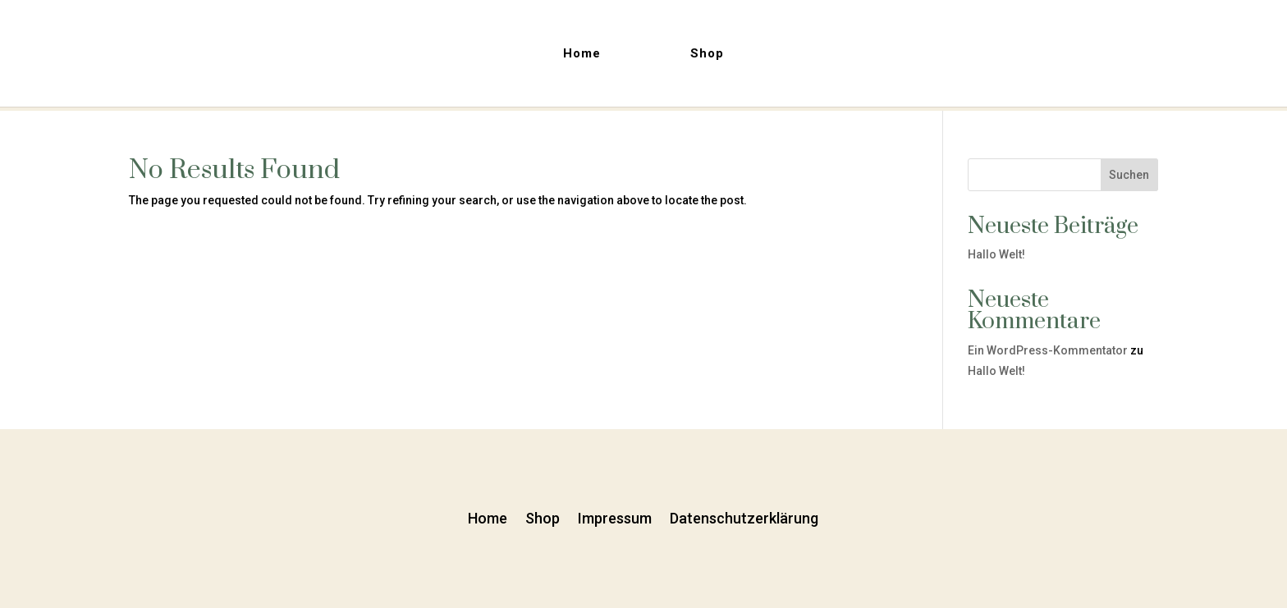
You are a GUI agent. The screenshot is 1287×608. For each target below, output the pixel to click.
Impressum (615, 517)
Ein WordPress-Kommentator (1048, 350)
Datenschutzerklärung (744, 517)
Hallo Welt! (996, 254)
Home (582, 54)
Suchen (1129, 174)
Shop (707, 54)
